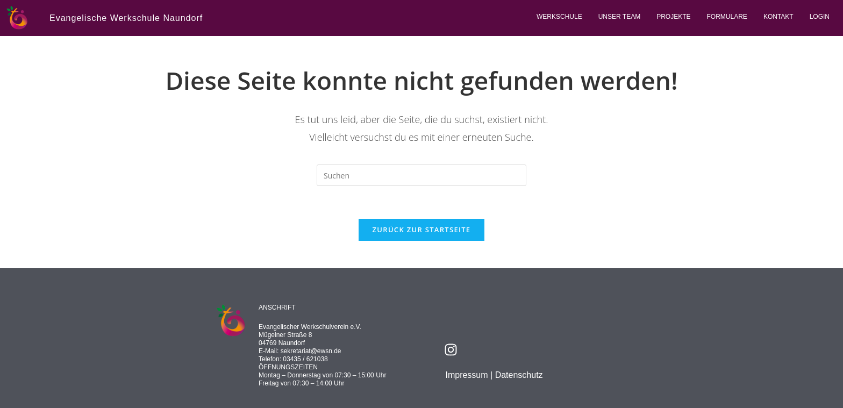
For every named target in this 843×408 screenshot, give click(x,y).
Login (820, 16)
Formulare (727, 16)
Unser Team (619, 16)
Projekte (673, 16)
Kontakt (778, 16)
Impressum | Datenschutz (493, 375)
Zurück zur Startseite (422, 229)
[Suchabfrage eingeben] (421, 175)
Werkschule (559, 16)
